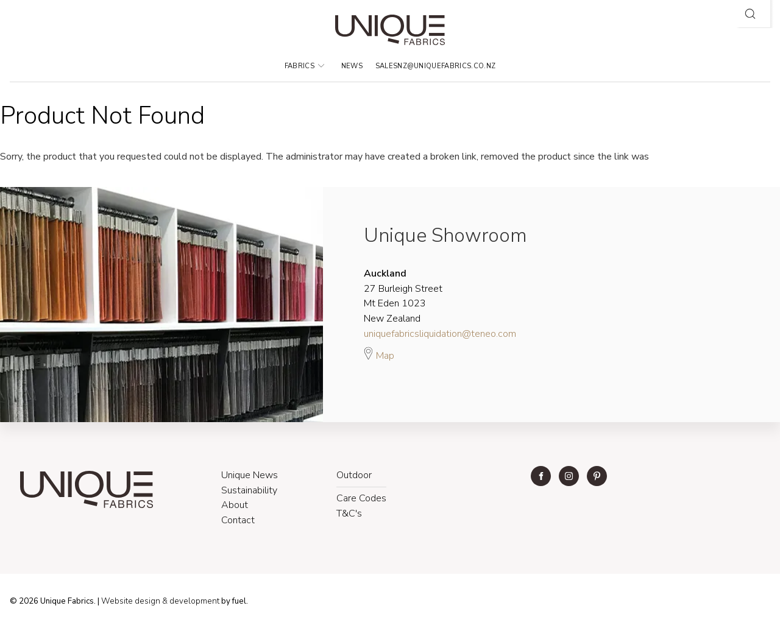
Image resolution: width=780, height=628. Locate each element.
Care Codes (361, 498)
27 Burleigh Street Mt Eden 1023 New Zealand (403, 296)
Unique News (249, 475)
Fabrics (305, 66)
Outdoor (354, 475)
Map (379, 353)
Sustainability (249, 490)
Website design (130, 601)
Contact (238, 520)
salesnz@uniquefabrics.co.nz (435, 66)
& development (190, 601)
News (352, 66)
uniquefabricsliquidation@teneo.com (440, 333)
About (234, 505)
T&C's (349, 513)
